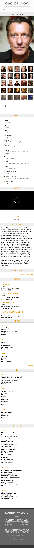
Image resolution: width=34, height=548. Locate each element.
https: (8, 173)
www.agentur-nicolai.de (23, 526)
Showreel (17, 219)
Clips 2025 (17, 216)
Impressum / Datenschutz (17, 535)
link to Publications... (26, 274)
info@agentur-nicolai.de (11, 526)
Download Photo (6, 107)
